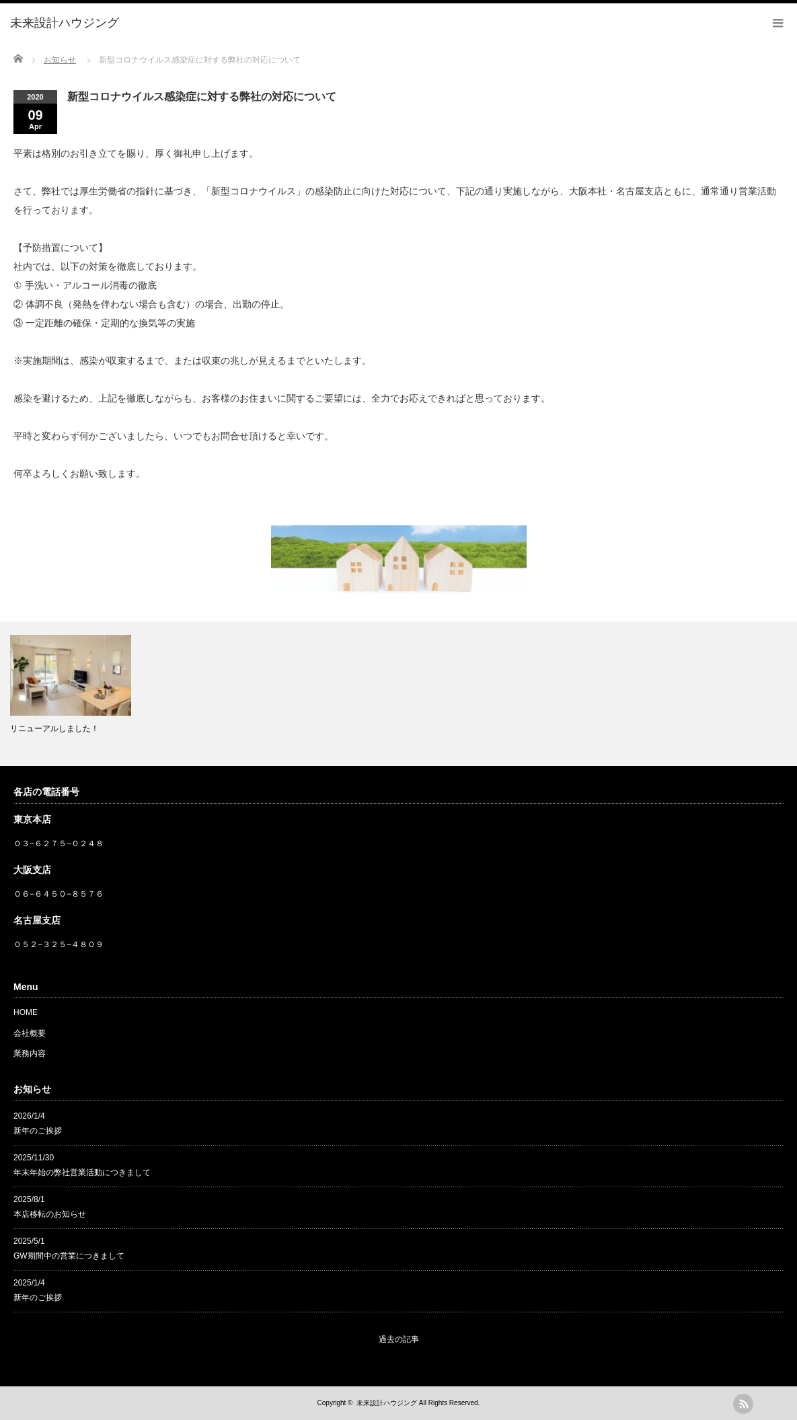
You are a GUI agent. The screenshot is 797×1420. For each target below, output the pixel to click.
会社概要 (29, 1033)
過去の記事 (399, 1339)
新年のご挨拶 (37, 1130)
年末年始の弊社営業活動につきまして (82, 1172)
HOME (25, 1012)
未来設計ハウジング (386, 1403)
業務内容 (29, 1053)
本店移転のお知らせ (49, 1214)
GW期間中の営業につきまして (68, 1256)
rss (743, 1404)
